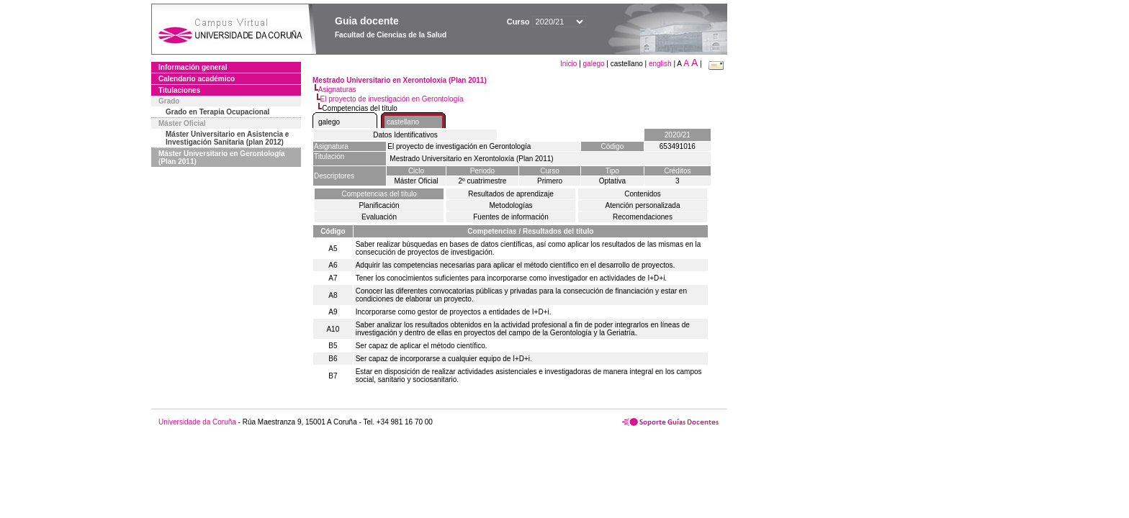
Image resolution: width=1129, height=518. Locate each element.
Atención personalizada (643, 205)
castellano (403, 122)
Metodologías (510, 205)
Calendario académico (196, 79)
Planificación (379, 205)
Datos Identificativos (405, 135)
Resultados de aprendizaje (510, 194)
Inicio (569, 64)
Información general (193, 67)
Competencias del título (379, 194)
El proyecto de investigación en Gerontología (392, 99)
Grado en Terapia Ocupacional (217, 112)
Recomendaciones (643, 217)
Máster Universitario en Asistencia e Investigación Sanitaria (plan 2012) (227, 138)
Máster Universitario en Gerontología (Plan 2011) (221, 157)
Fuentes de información (511, 217)
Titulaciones (179, 90)
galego (594, 64)
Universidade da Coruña (197, 422)
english (660, 64)
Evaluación (379, 217)
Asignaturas (337, 90)
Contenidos (642, 194)
